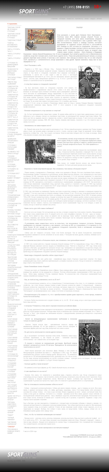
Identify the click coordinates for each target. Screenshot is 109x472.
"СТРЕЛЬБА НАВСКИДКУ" (11, 165)
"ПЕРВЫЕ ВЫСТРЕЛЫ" (11, 381)
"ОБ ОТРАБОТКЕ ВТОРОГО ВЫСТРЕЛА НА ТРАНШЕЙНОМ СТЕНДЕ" (12, 228)
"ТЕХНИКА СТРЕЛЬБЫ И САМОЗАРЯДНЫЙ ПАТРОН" (13, 159)
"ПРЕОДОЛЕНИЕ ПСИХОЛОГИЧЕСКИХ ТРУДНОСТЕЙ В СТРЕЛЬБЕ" (14, 276)
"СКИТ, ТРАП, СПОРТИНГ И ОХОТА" (11, 314)
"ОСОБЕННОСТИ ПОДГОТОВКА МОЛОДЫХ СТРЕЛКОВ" (12, 72)
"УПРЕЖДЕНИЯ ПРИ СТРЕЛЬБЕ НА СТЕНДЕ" (14, 205)
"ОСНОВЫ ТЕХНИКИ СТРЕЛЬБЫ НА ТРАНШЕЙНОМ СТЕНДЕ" (14, 219)
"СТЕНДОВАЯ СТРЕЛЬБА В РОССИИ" (11, 365)
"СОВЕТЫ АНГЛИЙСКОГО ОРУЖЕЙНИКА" (12, 45)
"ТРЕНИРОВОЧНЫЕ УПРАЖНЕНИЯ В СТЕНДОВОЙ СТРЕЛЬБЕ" (13, 198)
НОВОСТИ (70, 19)
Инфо (87, 19)
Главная (54, 19)
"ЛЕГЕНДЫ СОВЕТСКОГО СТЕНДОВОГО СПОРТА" (11, 405)
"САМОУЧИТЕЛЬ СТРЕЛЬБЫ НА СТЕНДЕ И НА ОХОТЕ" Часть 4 (12, 114)
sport (35, 11)
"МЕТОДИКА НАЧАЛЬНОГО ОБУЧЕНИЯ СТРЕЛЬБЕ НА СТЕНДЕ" (12, 189)
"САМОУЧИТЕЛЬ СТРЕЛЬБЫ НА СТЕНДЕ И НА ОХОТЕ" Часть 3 (12, 106)
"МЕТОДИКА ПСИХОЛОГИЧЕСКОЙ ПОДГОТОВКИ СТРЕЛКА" (14, 268)
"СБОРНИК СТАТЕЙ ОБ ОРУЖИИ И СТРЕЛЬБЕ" (13, 29)
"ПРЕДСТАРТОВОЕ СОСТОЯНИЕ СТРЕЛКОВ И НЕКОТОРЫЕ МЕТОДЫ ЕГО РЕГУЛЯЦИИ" (13, 250)
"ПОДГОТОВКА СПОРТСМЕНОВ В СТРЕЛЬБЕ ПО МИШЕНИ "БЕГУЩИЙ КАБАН (13, 296)
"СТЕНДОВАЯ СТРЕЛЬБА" (11, 370)
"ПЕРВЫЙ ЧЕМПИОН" (11, 419)
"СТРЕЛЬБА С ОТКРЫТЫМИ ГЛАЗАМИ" (12, 147)
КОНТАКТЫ (79, 19)
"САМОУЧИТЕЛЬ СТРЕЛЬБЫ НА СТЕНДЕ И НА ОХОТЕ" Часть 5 (12, 122)
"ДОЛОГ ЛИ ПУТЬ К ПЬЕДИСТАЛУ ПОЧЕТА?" (13, 398)
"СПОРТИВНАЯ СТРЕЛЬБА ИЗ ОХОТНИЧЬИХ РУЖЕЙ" (12, 332)
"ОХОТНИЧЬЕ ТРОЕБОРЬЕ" (11, 360)
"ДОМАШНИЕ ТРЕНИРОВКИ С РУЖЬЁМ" (12, 141)
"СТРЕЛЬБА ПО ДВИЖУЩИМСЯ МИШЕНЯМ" (12, 65)
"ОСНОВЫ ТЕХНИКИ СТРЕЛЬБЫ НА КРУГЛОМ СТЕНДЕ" (14, 212)
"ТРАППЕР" (11, 427)
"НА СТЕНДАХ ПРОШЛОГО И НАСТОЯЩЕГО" (12, 387)
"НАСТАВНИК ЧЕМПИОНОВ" (12, 423)
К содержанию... (12, 24)
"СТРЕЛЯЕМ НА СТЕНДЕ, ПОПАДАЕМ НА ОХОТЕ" (14, 134)
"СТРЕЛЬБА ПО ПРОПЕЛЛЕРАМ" (12, 355)
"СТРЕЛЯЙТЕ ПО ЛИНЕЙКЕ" (12, 170)
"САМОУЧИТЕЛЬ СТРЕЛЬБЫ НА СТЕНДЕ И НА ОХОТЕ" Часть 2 (12, 97)
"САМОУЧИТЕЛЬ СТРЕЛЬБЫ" (12, 129)
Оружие (62, 19)
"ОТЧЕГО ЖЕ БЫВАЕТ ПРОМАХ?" (14, 177)
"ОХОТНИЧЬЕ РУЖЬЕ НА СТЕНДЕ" (14, 78)
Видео (92, 19)
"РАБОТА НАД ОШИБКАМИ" (12, 83)
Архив (99, 19)
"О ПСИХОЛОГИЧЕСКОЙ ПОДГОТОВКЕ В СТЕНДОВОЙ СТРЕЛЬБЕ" (14, 306)
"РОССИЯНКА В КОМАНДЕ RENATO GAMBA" (13, 431)
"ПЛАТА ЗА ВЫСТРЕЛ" (11, 181)
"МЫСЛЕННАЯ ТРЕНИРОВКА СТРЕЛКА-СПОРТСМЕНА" (12, 260)
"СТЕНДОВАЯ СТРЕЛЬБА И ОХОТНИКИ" (11, 376)
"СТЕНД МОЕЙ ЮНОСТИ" (12, 392)
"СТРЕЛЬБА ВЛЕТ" (13, 173)
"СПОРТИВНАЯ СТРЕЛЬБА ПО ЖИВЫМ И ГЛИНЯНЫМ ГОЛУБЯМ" (12, 323)
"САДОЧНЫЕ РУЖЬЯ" (14, 40)
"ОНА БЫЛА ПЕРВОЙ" (11, 411)
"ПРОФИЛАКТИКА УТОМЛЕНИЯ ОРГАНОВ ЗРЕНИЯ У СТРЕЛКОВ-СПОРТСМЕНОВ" (14, 286)
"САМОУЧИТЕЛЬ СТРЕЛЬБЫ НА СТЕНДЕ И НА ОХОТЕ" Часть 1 (12, 89)
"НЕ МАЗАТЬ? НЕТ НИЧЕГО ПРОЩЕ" (13, 153)
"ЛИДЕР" (10, 415)
